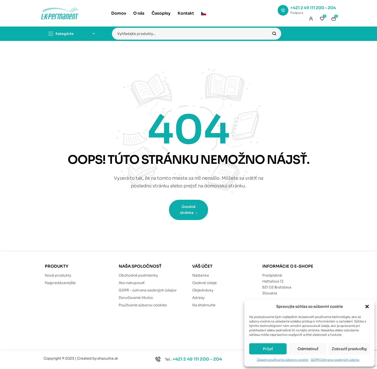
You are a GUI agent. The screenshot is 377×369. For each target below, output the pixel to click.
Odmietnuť (307, 348)
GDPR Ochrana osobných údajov (335, 360)
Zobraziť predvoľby (349, 348)
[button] (367, 306)
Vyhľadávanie (274, 34)
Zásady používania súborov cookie (282, 360)
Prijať (268, 348)
